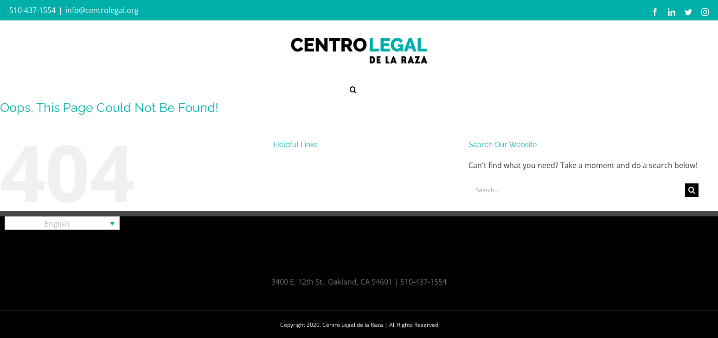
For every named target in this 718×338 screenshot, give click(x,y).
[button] (353, 88)
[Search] (692, 190)
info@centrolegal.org (102, 10)
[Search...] (576, 190)
